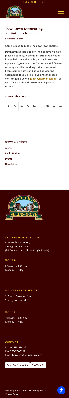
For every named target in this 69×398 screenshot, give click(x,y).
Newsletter (11, 164)
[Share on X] (15, 106)
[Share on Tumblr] (41, 106)
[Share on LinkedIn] (34, 106)
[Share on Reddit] (54, 106)
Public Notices (12, 153)
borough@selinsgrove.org (27, 355)
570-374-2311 (21, 347)
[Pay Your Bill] (38, 365)
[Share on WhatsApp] (22, 106)
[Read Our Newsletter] (17, 365)
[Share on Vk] (47, 106)
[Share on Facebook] (8, 106)
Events (8, 158)
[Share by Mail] (60, 106)
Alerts (8, 147)
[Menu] (59, 11)
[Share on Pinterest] (28, 106)
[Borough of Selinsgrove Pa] (28, 11)
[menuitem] (35, 2)
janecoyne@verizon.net (43, 78)
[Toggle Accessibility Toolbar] (61, 390)
